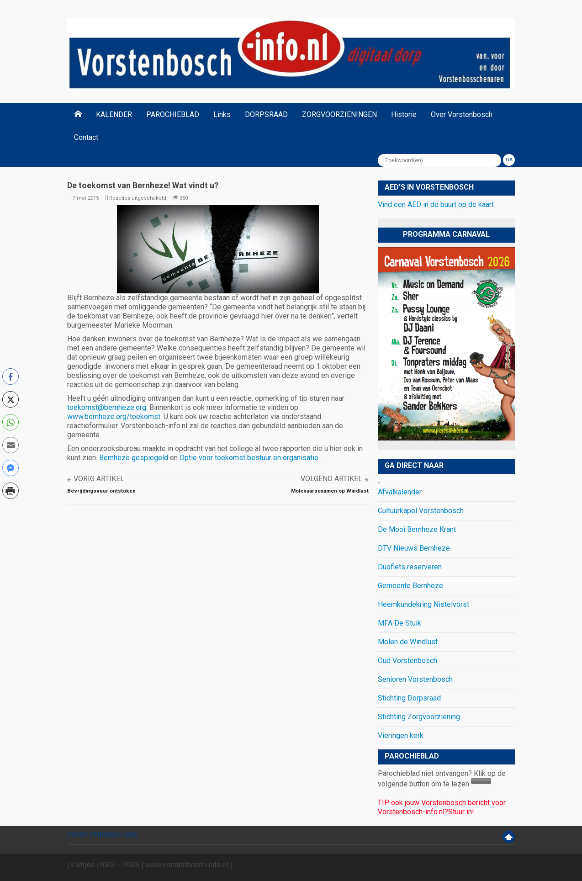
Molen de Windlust (408, 641)
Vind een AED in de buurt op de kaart (436, 204)
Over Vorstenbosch (461, 114)
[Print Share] (10, 491)
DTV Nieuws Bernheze (414, 548)
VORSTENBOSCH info (102, 834)
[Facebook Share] (10, 376)
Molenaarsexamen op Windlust (330, 491)
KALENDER (114, 114)
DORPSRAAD (266, 114)
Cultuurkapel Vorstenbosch (421, 510)
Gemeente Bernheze (410, 585)
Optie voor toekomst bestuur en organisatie (250, 457)
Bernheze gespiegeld (133, 457)
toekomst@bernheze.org (106, 407)
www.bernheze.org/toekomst (113, 416)
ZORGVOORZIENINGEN (339, 114)
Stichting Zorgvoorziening (419, 716)
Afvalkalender (400, 492)
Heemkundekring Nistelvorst (423, 604)
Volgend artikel (331, 478)
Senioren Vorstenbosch (415, 679)
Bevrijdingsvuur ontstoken (101, 491)
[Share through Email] (10, 445)
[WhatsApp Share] (10, 422)
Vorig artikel (99, 478)
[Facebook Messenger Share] (10, 468)
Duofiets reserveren (410, 567)
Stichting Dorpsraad (409, 698)
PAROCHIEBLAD (172, 114)
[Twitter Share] (10, 399)
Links (222, 114)
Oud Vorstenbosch (407, 660)
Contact (86, 137)
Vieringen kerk (400, 735)
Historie (404, 114)
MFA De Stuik (399, 623)
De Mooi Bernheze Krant (417, 529)
